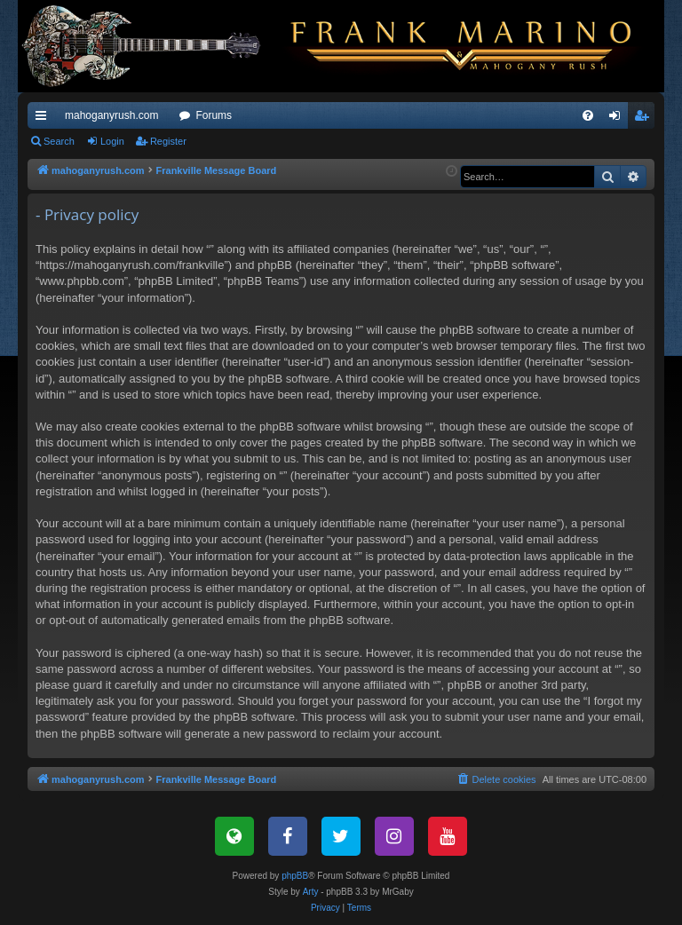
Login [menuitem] (618, 119)
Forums (213, 115)
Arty (311, 892)
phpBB (295, 876)
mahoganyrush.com (111, 115)
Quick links (44, 119)
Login (112, 141)
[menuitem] (588, 115)
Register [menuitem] (645, 119)
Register (168, 141)
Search (59, 141)
